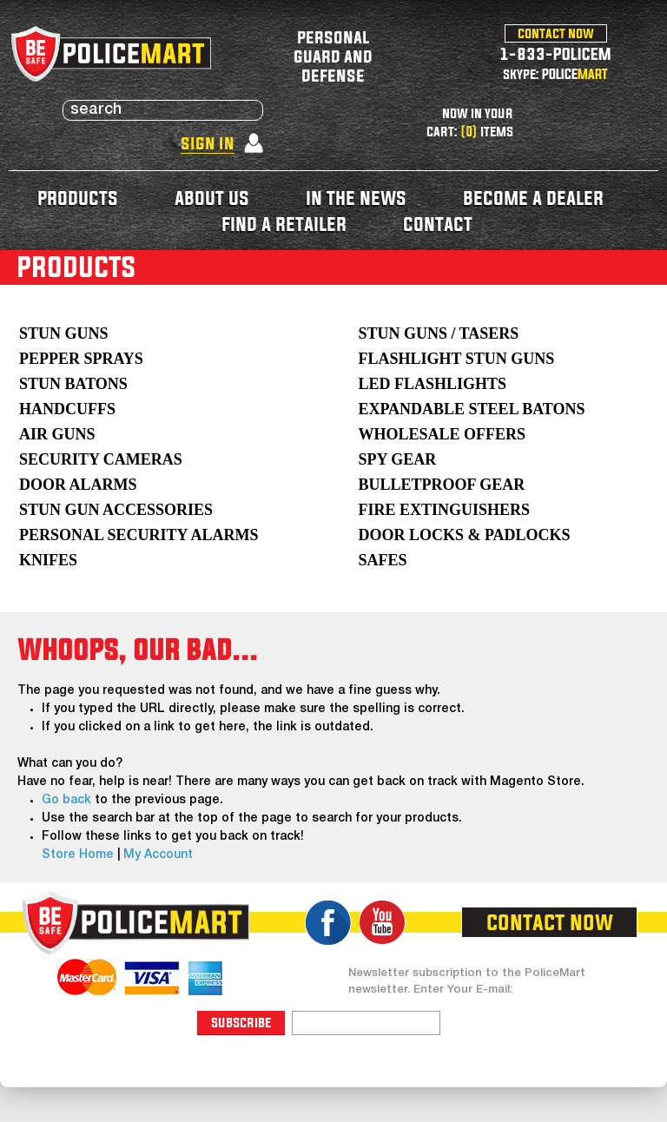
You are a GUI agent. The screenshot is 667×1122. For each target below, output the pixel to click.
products (77, 197)
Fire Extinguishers (444, 509)
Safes (382, 560)
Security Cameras (100, 459)
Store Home (78, 855)
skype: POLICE (555, 74)
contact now (556, 33)
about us (212, 197)
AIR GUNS (57, 434)
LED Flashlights (432, 384)
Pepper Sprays (81, 358)
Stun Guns (64, 333)
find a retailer (284, 223)
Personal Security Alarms (138, 535)
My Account (158, 855)
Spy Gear (397, 459)
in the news (356, 197)
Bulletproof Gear (441, 484)
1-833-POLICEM (555, 53)
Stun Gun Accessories (116, 509)
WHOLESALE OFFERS (441, 434)
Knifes (48, 560)
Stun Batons (73, 384)
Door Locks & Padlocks (464, 535)
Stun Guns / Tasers (438, 333)
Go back (66, 800)
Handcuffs (67, 409)
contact (437, 223)
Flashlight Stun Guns (456, 358)
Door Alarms (78, 484)
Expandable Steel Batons (471, 409)
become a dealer (533, 197)
